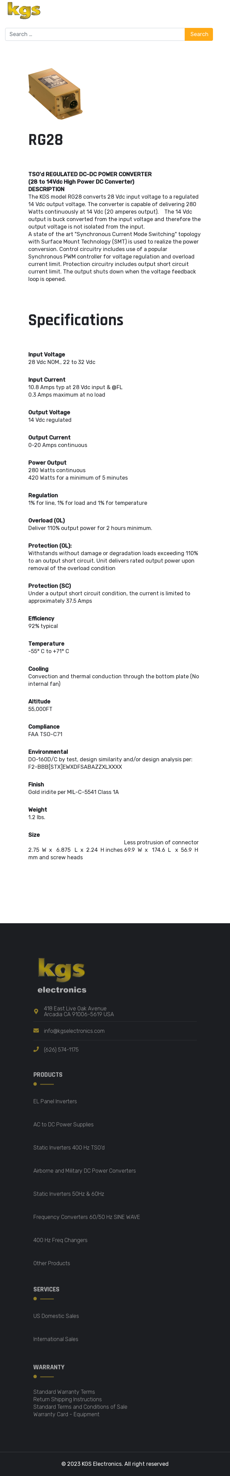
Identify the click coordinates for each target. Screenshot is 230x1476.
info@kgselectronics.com (74, 1035)
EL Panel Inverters (55, 1105)
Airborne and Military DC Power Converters (84, 1175)
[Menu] (220, 14)
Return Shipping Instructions (67, 1403)
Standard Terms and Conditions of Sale (80, 1411)
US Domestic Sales (56, 1320)
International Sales (55, 1343)
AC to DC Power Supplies (63, 1129)
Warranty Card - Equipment (66, 1418)
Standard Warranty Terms (64, 1396)
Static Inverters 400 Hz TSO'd (69, 1152)
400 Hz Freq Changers (60, 1244)
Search (199, 34)
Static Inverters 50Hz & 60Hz (68, 1198)
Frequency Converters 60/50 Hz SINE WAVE (86, 1221)
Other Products (51, 1267)
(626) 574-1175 (61, 1054)
